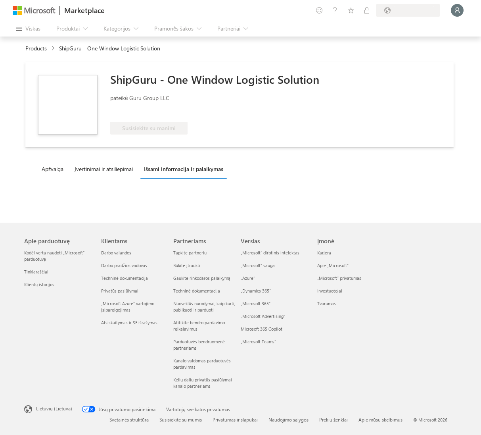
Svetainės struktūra (129, 419)
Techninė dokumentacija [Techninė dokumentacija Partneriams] (196, 291)
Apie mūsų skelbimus (380, 419)
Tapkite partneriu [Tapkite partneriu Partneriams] (190, 253)
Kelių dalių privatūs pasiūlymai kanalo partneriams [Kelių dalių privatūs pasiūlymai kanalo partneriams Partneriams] (202, 383)
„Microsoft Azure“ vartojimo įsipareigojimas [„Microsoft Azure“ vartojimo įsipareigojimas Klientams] (127, 306)
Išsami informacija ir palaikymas (183, 169)
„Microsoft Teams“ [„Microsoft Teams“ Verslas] (258, 342)
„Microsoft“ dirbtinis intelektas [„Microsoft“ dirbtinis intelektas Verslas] (270, 253)
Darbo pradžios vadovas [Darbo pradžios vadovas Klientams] (124, 265)
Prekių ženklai (333, 419)
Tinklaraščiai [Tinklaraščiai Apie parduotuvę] (36, 272)
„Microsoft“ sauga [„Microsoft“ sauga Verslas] (258, 265)
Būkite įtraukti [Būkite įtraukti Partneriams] (186, 265)
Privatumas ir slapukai (235, 419)
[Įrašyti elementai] (351, 10)
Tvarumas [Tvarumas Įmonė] (326, 303)
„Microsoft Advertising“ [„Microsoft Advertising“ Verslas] (263, 316)
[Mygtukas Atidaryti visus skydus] (28, 29)
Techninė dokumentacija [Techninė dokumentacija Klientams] (124, 278)
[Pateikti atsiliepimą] (319, 10)
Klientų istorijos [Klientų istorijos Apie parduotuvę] (39, 284)
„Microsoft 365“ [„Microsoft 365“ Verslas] (255, 303)
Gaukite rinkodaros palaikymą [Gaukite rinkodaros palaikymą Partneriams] (201, 278)
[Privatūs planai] (366, 10)
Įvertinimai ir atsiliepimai (104, 169)
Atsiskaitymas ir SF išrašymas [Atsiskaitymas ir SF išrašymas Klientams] (129, 322)
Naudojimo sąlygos (288, 419)
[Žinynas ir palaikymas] (335, 10)
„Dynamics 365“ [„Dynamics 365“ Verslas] (256, 291)
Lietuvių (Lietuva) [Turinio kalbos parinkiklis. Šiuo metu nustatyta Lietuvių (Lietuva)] (54, 408)
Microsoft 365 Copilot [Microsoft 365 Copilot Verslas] (261, 329)
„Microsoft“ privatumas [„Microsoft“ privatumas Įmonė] (339, 278)
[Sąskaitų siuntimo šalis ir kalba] (408, 10)
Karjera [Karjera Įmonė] (324, 253)
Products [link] (36, 48)
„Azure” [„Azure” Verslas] (248, 278)
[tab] (54, 168)
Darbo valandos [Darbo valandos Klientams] (116, 253)
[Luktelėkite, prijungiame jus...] (457, 10)
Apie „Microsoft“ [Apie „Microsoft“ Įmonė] (333, 265)
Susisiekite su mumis (180, 419)
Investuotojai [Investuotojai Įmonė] (329, 291)
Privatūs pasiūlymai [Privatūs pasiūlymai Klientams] (119, 291)
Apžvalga (52, 169)
